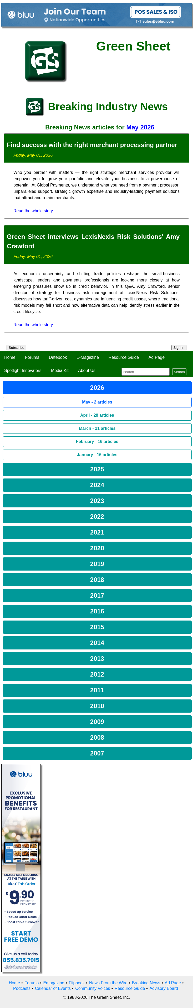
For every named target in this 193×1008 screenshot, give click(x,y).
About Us (86, 370)
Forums (32, 357)
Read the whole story (33, 211)
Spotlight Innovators (22, 370)
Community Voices (92, 988)
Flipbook (77, 983)
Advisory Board (163, 988)
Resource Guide (124, 357)
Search (179, 372)
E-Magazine (88, 357)
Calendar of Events (53, 988)
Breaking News (146, 983)
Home (10, 357)
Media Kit (60, 370)
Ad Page (157, 357)
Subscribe (16, 348)
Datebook (58, 357)
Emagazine (53, 983)
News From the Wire (108, 983)
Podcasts (22, 988)
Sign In (179, 348)
